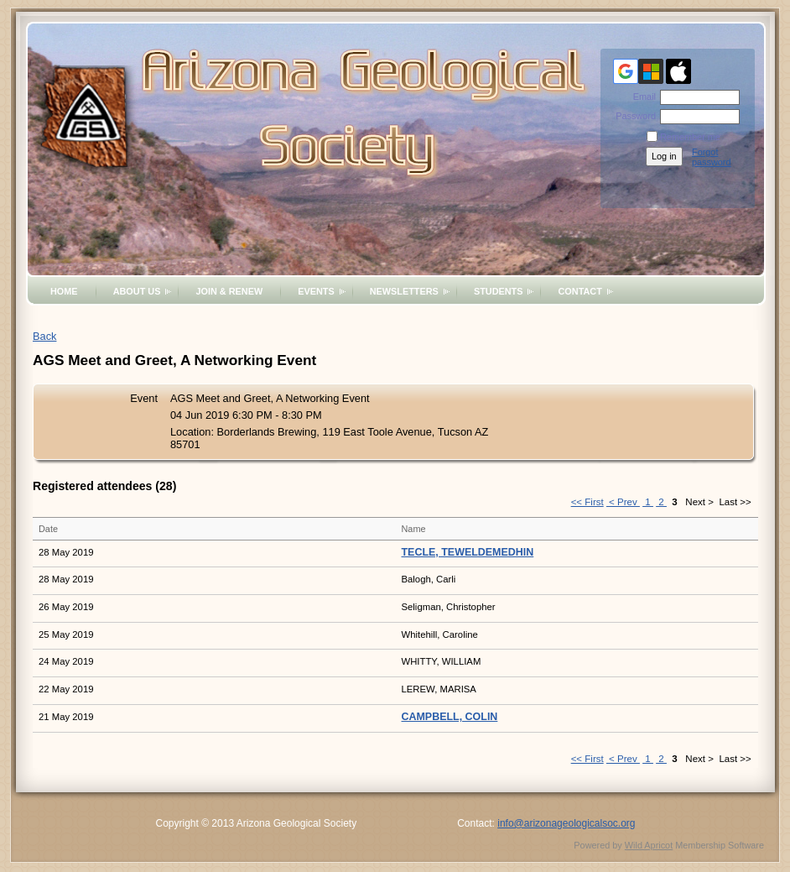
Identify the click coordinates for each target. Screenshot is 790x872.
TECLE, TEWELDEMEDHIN (468, 552)
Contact (579, 291)
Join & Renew (228, 291)
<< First (587, 502)
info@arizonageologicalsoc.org (566, 823)
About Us (137, 291)
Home (64, 291)
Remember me (690, 137)
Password (633, 116)
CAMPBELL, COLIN (450, 717)
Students (498, 291)
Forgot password (711, 157)
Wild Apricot (649, 845)
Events (316, 291)
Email (641, 96)
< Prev (623, 502)
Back (44, 336)
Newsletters (404, 291)
